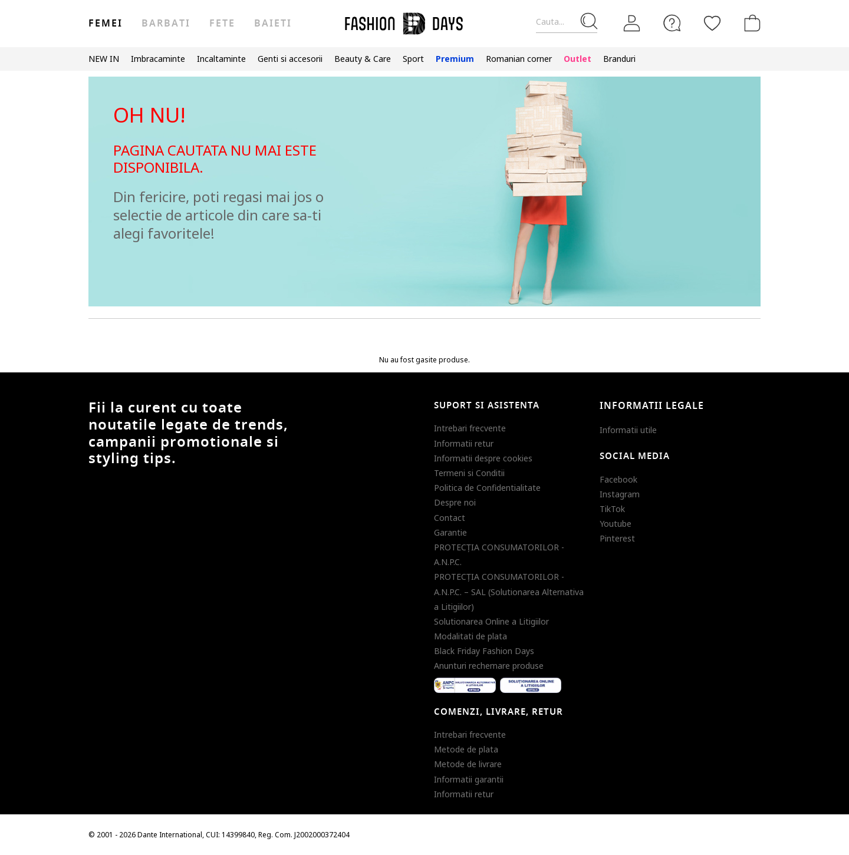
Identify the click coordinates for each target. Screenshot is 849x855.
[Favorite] (712, 23)
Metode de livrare (468, 764)
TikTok (612, 508)
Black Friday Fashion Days (484, 650)
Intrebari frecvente (470, 428)
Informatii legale (652, 406)
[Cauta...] (566, 22)
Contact (449, 517)
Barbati (166, 23)
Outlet (577, 58)
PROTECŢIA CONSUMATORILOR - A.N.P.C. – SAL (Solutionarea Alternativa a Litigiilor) (509, 591)
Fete (222, 23)
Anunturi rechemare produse (489, 665)
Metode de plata (466, 749)
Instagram (620, 494)
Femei (105, 23)
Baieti (273, 23)
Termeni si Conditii (469, 472)
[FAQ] (672, 23)
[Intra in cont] (632, 23)
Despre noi (455, 502)
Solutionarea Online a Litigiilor (491, 621)
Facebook (618, 479)
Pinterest (617, 538)
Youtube (615, 523)
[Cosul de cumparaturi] (750, 23)
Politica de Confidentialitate (487, 487)
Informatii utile (628, 429)
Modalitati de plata (470, 636)
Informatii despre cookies (483, 458)
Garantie (450, 532)
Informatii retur (463, 443)
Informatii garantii (469, 779)
